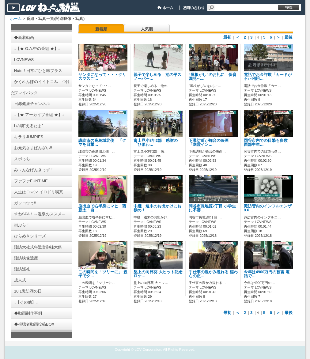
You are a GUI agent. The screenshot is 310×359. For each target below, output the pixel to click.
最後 (289, 37)
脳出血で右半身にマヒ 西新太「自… (102, 208)
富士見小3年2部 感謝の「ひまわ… (156, 142)
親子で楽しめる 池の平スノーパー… (157, 77)
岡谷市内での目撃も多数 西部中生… (268, 142)
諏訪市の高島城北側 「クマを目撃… (102, 142)
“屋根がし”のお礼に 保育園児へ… (212, 77)
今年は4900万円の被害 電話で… (266, 274)
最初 (227, 37)
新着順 (101, 29)
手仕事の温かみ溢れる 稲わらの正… (213, 274)
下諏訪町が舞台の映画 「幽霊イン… (210, 142)
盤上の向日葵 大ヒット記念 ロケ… (158, 274)
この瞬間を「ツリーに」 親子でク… (102, 274)
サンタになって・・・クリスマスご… (102, 77)
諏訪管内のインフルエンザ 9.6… (268, 208)
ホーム (16, 18)
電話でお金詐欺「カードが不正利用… (268, 77)
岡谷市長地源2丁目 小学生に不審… (212, 208)
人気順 (147, 29)
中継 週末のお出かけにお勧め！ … (157, 208)
